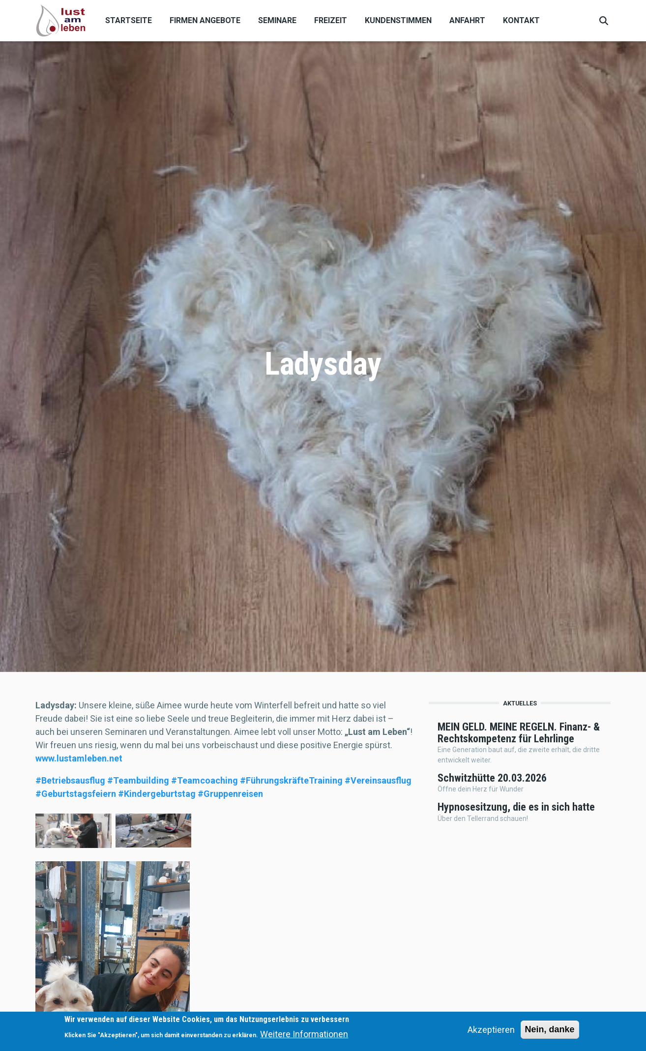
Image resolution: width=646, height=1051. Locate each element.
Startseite (128, 20)
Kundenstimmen (398, 20)
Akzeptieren (491, 1029)
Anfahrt (467, 20)
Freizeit (330, 20)
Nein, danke (550, 1029)
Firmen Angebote (205, 20)
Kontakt (521, 20)
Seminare (277, 20)
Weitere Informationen (304, 1034)
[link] (78, 758)
